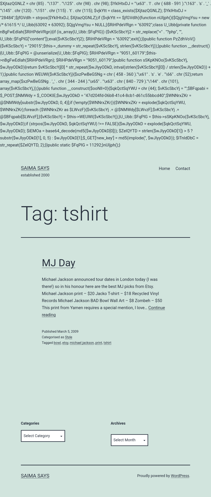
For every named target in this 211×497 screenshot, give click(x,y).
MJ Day (58, 263)
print (98, 343)
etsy (65, 343)
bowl (57, 343)
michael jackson (82, 343)
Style (68, 337)
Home (164, 168)
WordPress (180, 475)
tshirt (107, 343)
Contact (183, 168)
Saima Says (35, 168)
